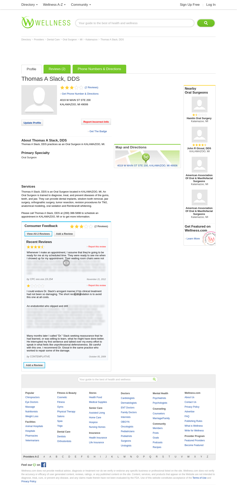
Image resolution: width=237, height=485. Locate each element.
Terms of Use (199, 477)
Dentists (61, 436)
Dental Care (53, 39)
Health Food (95, 397)
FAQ (187, 416)
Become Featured (194, 445)
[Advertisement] (93, 52)
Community (79, 5)
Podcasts (157, 442)
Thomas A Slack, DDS (112, 39)
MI (81, 39)
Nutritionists (31, 411)
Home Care (95, 417)
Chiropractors (32, 397)
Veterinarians (32, 440)
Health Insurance (98, 437)
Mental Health (160, 393)
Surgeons (126, 440)
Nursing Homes (97, 427)
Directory (28, 5)
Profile (31, 69)
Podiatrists (126, 436)
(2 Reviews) (91, 87)
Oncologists (127, 426)
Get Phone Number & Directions (80, 93)
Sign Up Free (190, 5)
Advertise (189, 411)
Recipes (157, 447)
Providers (39, 39)
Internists (126, 417)
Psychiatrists (159, 398)
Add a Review (64, 233)
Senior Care (95, 408)
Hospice (93, 422)
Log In (211, 5)
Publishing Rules (193, 421)
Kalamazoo (92, 39)
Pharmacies (31, 435)
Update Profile (32, 122)
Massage (30, 406)
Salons (60, 416)
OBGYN (125, 421)
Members (158, 428)
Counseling (159, 408)
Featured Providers (195, 440)
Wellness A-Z (53, 5)
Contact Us (190, 402)
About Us (189, 397)
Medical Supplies (98, 402)
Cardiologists (128, 398)
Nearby (199, 91)
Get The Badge (98, 131)
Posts (156, 433)
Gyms (60, 406)
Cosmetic (62, 397)
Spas (60, 421)
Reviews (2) (57, 69)
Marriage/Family (161, 418)
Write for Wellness (194, 430)
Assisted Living (97, 412)
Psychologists (160, 402)
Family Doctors (129, 412)
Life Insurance (96, 442)
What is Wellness (194, 425)
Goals (156, 437)
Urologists (126, 445)
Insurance (94, 433)
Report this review (97, 246)
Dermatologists (129, 402)
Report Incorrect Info (96, 121)
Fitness (61, 402)
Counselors (159, 413)
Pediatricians (128, 431)
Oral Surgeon (70, 39)
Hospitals (30, 431)
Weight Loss (31, 416)
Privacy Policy (192, 406)
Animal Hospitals (34, 426)
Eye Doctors (31, 402)
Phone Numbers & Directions (99, 69)
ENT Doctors (127, 407)
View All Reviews (38, 233)
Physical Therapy (66, 411)
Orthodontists (64, 441)
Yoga (60, 425)
